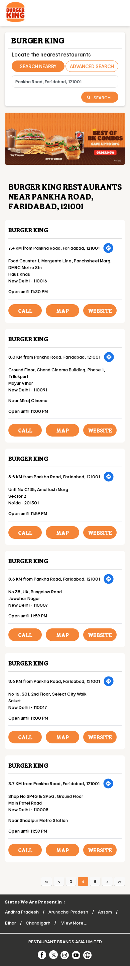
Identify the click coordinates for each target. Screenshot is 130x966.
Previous (58, 881)
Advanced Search (92, 66)
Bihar (10, 923)
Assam (105, 912)
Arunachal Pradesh (68, 912)
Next (107, 881)
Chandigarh (38, 923)
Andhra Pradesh (22, 912)
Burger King (28, 230)
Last (119, 881)
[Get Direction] (108, 248)
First (46, 881)
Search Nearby (38, 66)
